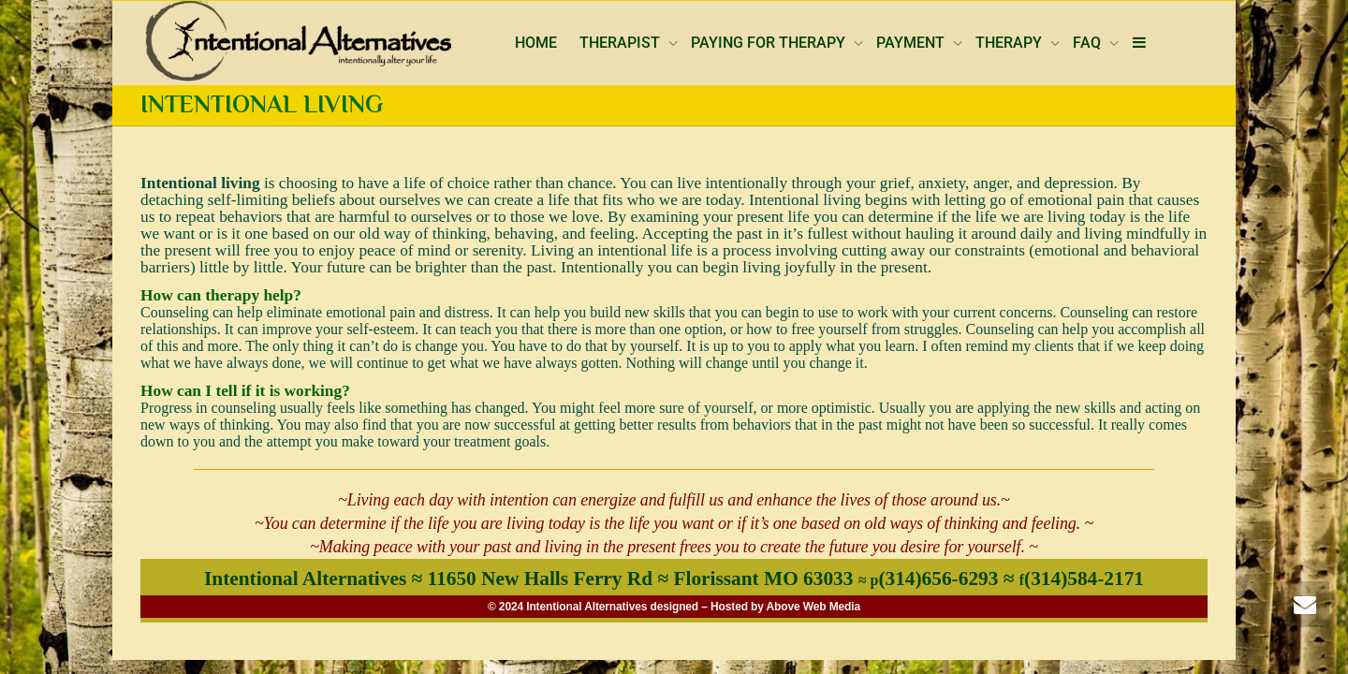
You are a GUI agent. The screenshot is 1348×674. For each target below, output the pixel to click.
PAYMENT (912, 42)
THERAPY (1010, 42)
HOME (536, 42)
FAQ (1089, 42)
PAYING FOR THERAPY (770, 42)
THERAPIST (621, 42)
